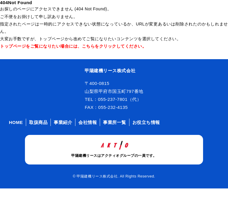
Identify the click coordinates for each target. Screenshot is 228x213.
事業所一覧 (114, 122)
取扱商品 (38, 122)
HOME (16, 122)
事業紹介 (63, 122)
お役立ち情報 (146, 122)
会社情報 (87, 122)
